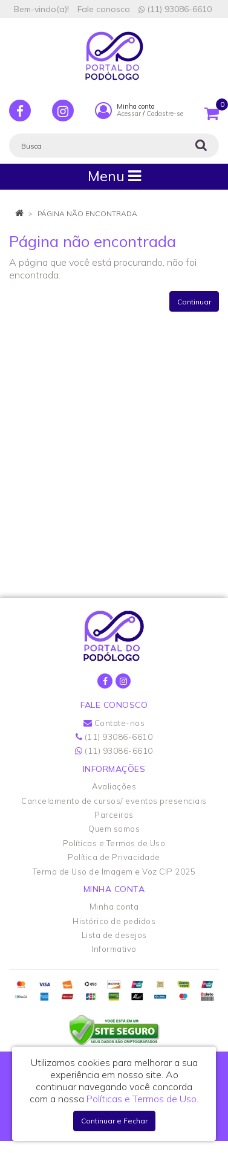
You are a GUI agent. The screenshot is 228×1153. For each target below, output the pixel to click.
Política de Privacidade (114, 857)
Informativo (114, 949)
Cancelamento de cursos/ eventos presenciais (114, 801)
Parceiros (114, 815)
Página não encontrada (87, 213)
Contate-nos (114, 723)
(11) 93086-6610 (175, 9)
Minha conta (114, 906)
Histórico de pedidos (114, 921)
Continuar (194, 301)
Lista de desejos (114, 935)
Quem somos (114, 828)
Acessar (129, 113)
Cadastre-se (164, 113)
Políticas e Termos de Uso (114, 843)
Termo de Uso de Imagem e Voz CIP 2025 (114, 871)
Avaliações (114, 786)
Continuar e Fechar (114, 1120)
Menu (114, 176)
